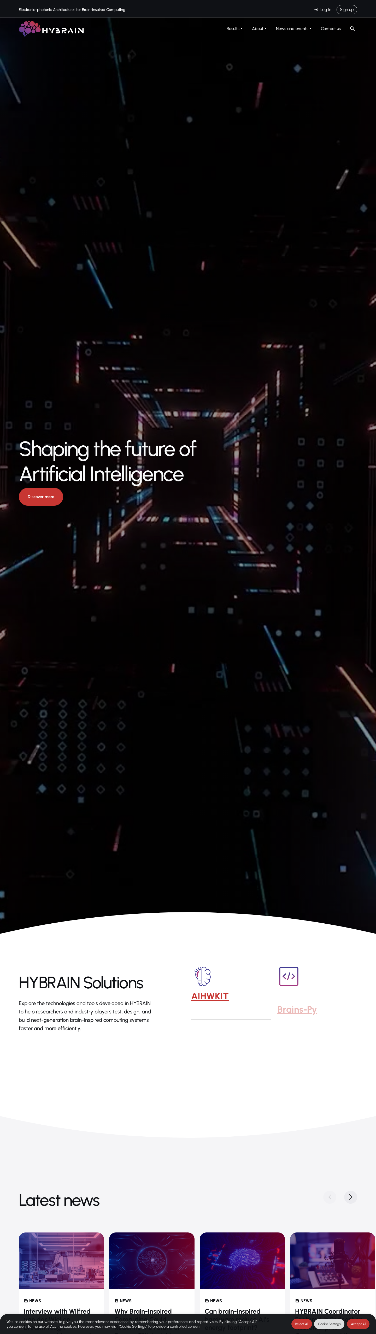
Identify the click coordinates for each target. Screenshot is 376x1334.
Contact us (331, 28)
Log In (325, 9)
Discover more (41, 496)
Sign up (347, 9)
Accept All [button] (358, 1324)
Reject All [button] (301, 1324)
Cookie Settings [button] (329, 1324)
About (257, 28)
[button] (350, 1197)
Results (233, 28)
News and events (292, 28)
